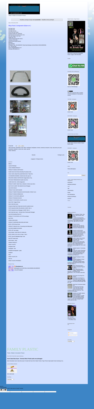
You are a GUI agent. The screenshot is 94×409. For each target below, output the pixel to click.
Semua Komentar (72, 335)
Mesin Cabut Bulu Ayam (13, 204)
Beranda (33, 154)
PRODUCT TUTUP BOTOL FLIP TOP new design (18, 216)
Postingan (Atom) (39, 159)
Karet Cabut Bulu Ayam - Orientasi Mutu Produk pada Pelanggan (21, 212)
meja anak (55, 147)
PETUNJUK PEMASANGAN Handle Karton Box (18, 179)
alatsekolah (18, 147)
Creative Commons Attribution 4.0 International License (75, 94)
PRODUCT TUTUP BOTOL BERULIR (16, 196)
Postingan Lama (61, 154)
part (58, 147)
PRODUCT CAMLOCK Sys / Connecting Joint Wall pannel (20, 226)
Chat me (10, 258)
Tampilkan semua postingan (48, 19)
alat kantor (13, 147)
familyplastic (34, 147)
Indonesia (14, 150)
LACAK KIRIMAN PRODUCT (14, 167)
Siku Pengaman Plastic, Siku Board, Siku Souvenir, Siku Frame (79, 215)
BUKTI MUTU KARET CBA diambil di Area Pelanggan (19, 186)
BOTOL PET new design (13, 230)
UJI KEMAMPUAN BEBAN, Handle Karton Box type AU (19, 175)
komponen (47, 147)
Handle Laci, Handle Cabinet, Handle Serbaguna (79, 294)
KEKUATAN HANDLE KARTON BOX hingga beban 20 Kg (20, 177)
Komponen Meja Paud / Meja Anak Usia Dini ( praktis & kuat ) (20, 206)
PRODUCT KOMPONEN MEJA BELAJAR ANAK (18, 222)
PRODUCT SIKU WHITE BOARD (15, 190)
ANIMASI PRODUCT (12, 242)
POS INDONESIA (71, 194)
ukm (22, 149)
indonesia (43, 147)
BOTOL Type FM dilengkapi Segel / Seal (16, 236)
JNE (68, 188)
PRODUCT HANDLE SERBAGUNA (15, 194)
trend (20, 149)
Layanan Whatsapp (12, 165)
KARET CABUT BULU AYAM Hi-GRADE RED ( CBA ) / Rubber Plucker (79, 239)
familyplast (29, 147)
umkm (25, 149)
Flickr (9, 254)
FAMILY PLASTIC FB (12, 256)
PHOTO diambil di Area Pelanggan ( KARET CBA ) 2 (19, 210)
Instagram (10, 252)
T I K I (69, 200)
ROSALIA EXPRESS (72, 196)
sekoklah (15, 149)
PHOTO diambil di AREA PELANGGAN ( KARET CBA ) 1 (20, 208)
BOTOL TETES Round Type (14, 224)
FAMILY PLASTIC (12, 244)
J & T (69, 186)
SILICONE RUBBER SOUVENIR (15, 228)
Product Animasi (76, 224)
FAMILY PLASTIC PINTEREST (14, 260)
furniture (38, 147)
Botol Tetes (10, 218)
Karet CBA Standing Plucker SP (14, 214)
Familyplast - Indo (12, 248)
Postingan (70, 332)
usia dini (28, 149)
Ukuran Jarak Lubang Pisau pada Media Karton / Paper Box (20, 173)
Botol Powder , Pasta (12, 240)
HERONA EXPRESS (72, 184)
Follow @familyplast (72, 168)
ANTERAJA (70, 182)
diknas (25, 147)
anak (22, 147)
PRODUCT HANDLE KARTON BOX (15, 169)
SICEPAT (69, 198)
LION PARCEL (71, 190)
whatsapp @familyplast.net (13, 48)
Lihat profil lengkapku (18, 269)
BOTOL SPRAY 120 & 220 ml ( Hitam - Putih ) (17, 234)
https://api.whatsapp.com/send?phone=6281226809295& (34, 45)
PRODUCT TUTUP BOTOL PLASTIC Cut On (17, 200)
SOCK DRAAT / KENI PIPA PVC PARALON (17, 232)
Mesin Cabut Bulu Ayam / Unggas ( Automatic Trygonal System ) (79, 266)
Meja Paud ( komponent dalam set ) (19, 25)
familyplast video (11, 246)
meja (51, 147)
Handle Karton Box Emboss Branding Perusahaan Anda (19, 171)
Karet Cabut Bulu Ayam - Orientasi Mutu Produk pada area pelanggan (24, 358)
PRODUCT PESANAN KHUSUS (15, 198)
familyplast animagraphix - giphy (15, 250)
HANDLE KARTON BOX (78, 230)
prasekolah (10, 149)
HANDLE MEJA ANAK (13, 220)
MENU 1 (10, 163)
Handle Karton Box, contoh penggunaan (16, 181)
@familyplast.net (19, 266)
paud (60, 147)
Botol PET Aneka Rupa (13, 238)
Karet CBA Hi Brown (12, 187)
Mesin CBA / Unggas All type (14, 202)
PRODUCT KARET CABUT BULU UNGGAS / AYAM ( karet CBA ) (21, 183)
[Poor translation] (5, 390)
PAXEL (69, 192)
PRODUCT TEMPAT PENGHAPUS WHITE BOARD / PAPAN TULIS (22, 192)
